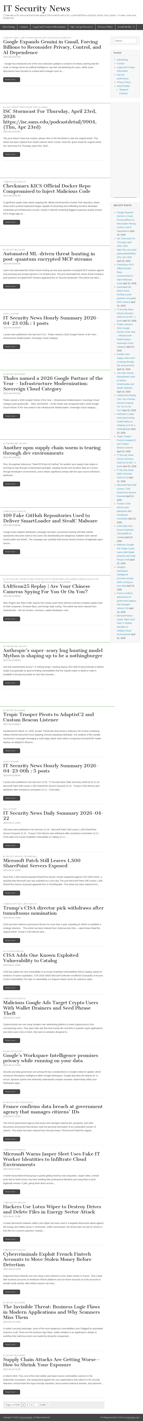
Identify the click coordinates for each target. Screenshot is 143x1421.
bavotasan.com (133, 1417)
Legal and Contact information (49, 27)
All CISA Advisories (12, 951)
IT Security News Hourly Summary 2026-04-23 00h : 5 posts (51, 768)
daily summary (10, 809)
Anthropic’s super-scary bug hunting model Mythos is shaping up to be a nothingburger (53, 653)
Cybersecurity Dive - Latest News (18, 904)
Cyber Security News (13, 182)
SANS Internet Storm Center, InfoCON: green (27, 107)
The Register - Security (16, 443)
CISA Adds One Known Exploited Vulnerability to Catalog (41, 957)
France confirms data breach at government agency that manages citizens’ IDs (53, 1109)
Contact (24, 27)
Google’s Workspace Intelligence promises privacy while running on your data (50, 1058)
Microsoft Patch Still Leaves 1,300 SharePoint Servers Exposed (42, 863)
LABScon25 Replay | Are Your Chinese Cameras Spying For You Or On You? (46, 588)
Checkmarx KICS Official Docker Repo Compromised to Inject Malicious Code (46, 188)
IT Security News (36, 8)
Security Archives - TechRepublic (21, 856)
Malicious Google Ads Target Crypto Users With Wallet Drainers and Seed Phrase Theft (50, 1008)
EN (70, 38)
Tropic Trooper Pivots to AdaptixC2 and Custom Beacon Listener (48, 717)
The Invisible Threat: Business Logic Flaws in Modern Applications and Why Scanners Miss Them (51, 1312)
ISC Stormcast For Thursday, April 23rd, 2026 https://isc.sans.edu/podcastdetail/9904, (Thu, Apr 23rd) (50, 119)
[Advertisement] (57, 96)
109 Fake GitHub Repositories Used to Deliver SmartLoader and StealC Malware (50, 518)
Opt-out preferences (81, 27)
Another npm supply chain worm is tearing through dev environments (51, 450)
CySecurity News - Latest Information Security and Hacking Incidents (35, 38)
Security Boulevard (15, 250)
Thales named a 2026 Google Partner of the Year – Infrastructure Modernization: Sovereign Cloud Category (53, 383)
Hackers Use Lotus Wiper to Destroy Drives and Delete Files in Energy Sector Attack (52, 1209)
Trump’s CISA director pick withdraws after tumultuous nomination (53, 910)
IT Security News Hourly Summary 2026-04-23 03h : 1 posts (51, 320)
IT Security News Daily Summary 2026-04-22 (53, 815)
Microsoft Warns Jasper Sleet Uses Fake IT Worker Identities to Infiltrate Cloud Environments (51, 1159)
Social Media (124, 27)
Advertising (8, 27)
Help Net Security (14, 1051)
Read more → (11, 79)
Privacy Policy (105, 27)
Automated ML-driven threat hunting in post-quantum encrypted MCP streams (49, 256)
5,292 (43, 1405)
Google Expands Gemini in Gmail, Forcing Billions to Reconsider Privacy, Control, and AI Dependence (52, 47)
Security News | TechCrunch (19, 1102)
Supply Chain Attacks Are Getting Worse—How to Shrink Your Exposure (51, 1362)
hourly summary (11, 314)
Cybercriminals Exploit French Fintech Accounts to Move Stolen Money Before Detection (47, 1259)
